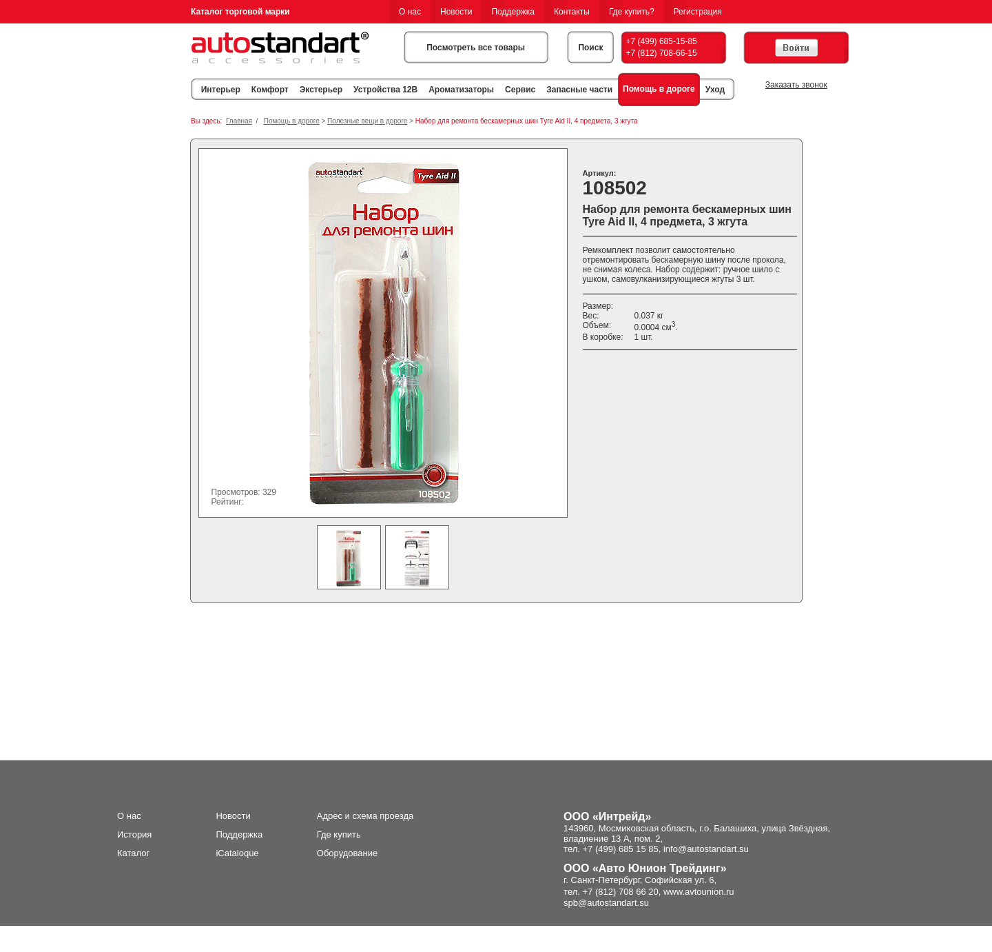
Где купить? (631, 12)
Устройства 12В (385, 89)
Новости (456, 12)
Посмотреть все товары (475, 47)
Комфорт (270, 89)
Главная (239, 121)
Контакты (572, 12)
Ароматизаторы (461, 89)
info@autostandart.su (706, 849)
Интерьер (220, 89)
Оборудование (347, 853)
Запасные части (579, 89)
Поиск (590, 47)
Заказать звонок (796, 85)
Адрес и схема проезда (365, 816)
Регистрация (698, 12)
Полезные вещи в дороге (367, 121)
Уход (715, 89)
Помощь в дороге (659, 89)
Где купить (339, 834)
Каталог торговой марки (240, 12)
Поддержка (513, 12)
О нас (410, 12)
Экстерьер (321, 89)
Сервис (520, 89)
